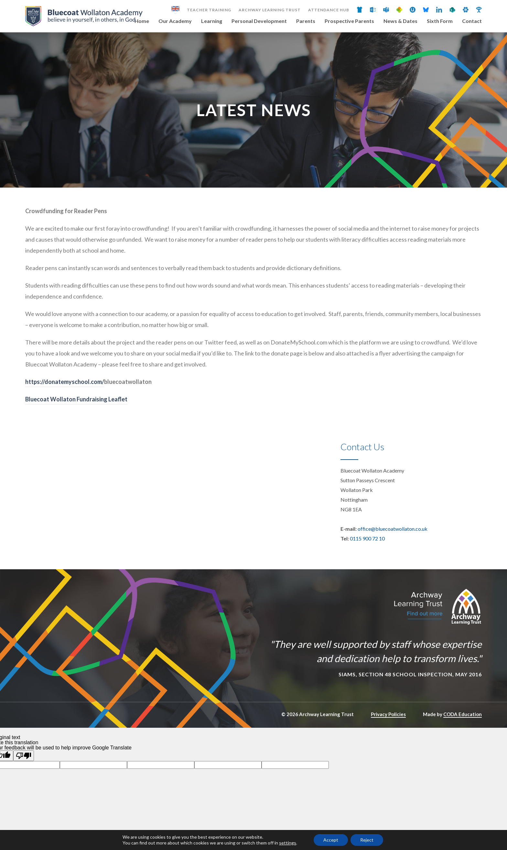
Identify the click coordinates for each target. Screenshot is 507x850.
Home (142, 21)
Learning (211, 21)
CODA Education (462, 714)
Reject (366, 840)
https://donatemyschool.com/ (64, 381)
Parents (305, 21)
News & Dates (400, 21)
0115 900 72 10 (367, 538)
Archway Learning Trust (270, 10)
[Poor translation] (23, 755)
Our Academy (175, 21)
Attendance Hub (328, 10)
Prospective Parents (349, 21)
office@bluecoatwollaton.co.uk (392, 529)
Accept (330, 840)
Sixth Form (440, 21)
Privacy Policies (388, 714)
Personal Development (259, 21)
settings (287, 842)
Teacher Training (209, 10)
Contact (472, 21)
